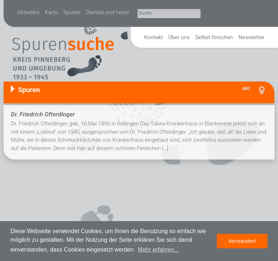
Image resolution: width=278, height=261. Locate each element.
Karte (51, 12)
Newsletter (251, 37)
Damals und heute (108, 12)
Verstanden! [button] (242, 241)
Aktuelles (28, 12)
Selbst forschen (214, 37)
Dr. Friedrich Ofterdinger (43, 114)
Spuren (71, 12)
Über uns (179, 37)
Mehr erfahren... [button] (158, 249)
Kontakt (153, 37)
